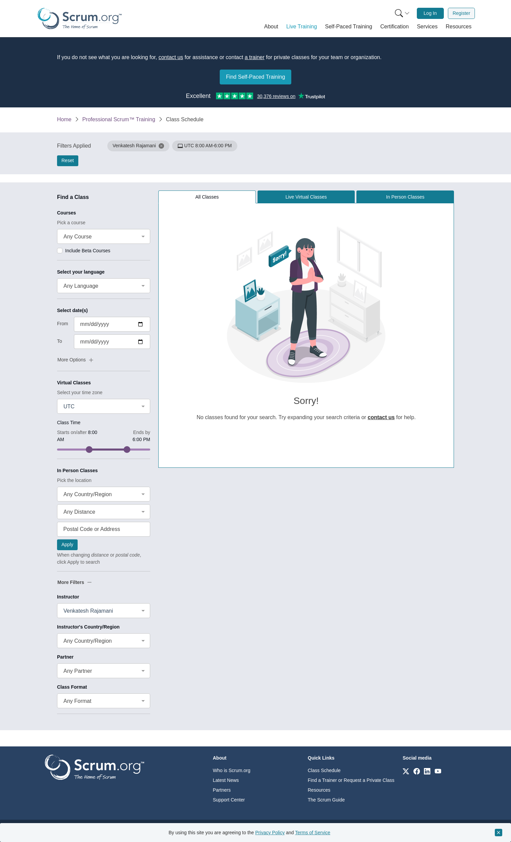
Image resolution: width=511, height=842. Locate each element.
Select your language (81, 272)
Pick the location (74, 480)
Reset (67, 160)
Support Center (229, 799)
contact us (171, 57)
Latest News (226, 780)
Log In (430, 13)
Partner (65, 657)
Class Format (72, 687)
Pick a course (71, 222)
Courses (66, 212)
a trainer (255, 57)
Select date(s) (72, 310)
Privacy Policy (270, 832)
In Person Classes (77, 470)
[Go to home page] (94, 767)
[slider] (89, 449)
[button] (271, 26)
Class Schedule (324, 770)
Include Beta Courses (87, 250)
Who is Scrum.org (231, 770)
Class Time (68, 422)
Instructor (68, 596)
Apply (67, 544)
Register (461, 13)
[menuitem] (402, 13)
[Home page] (79, 18)
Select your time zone (80, 392)
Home (64, 119)
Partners (222, 790)
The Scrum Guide (326, 799)
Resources (319, 790)
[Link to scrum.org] (406, 771)
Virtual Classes (74, 382)
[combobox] (103, 236)
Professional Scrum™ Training (118, 119)
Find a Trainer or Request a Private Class (351, 780)
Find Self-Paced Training (255, 77)
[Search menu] (402, 13)
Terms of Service (312, 832)
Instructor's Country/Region (88, 627)
